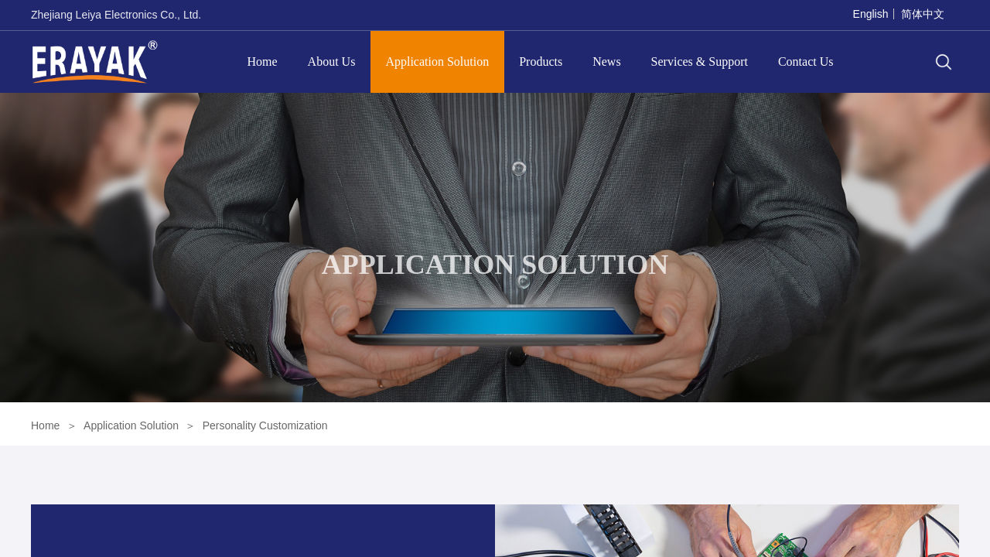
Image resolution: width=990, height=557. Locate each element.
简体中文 (922, 14)
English (871, 14)
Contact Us (806, 61)
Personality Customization (265, 425)
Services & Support (699, 61)
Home (263, 61)
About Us (332, 61)
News (606, 61)
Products (540, 61)
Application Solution (437, 61)
